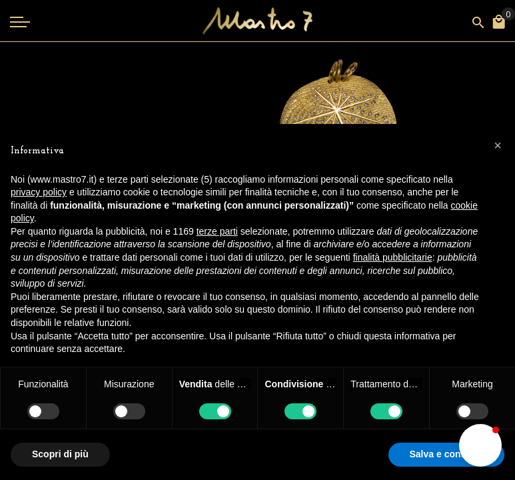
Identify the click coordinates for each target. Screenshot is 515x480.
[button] (480, 445)
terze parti (217, 231)
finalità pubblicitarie (392, 257)
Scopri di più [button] (60, 454)
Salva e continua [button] (446, 454)
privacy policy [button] (39, 192)
